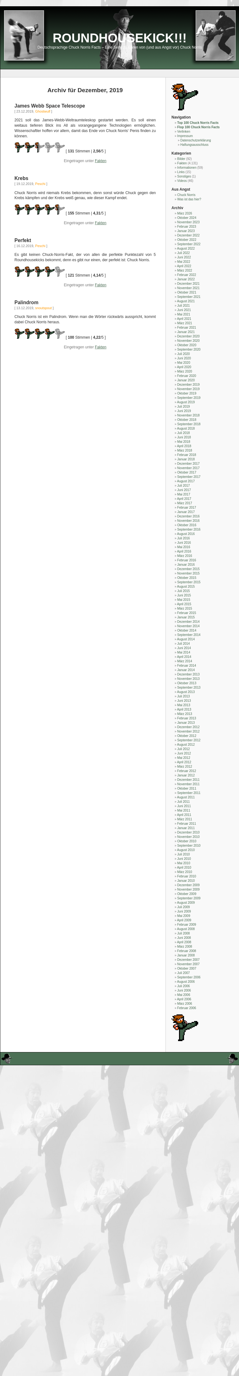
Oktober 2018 (186, 419)
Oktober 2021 (186, 292)
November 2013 (188, 678)
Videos (182, 181)
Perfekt (22, 240)
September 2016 (188, 529)
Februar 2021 (186, 327)
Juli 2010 (183, 854)
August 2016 (186, 534)
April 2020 (184, 367)
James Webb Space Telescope (49, 105)
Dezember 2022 (188, 235)
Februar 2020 (186, 376)
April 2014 (184, 657)
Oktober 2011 (186, 788)
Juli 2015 (183, 591)
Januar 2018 (186, 459)
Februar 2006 (186, 1008)
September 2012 (188, 740)
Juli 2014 (183, 643)
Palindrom (26, 302)
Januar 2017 (186, 512)
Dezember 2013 (188, 674)
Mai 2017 (183, 494)
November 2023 (188, 222)
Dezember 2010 (188, 832)
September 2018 (188, 424)
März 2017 (184, 503)
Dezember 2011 (188, 779)
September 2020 (188, 349)
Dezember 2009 (188, 885)
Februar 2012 (186, 771)
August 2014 (186, 639)
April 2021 (184, 318)
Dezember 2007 (188, 959)
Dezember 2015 (188, 569)
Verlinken (183, 131)
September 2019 (188, 398)
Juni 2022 (184, 257)
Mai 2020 (183, 362)
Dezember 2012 (188, 727)
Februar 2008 (186, 951)
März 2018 (184, 450)
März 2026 (184, 213)
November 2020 (188, 340)
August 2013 (186, 692)
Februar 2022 (186, 275)
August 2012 (186, 744)
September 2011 (188, 793)
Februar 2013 (186, 718)
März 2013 (184, 714)
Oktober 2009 (186, 894)
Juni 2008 (184, 937)
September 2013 (188, 687)
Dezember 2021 (188, 283)
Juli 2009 (183, 907)
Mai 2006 (183, 995)
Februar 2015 (186, 613)
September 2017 (188, 477)
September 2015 (188, 582)
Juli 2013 (183, 696)
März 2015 (184, 608)
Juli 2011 (183, 801)
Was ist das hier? (189, 199)
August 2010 (186, 850)
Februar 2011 (186, 823)
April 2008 (184, 942)
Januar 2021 (186, 332)
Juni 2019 (184, 411)
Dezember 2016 (188, 516)
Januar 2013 (186, 722)
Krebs (21, 178)
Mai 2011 (183, 810)
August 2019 (186, 402)
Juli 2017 (183, 485)
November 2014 (188, 626)
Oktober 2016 (186, 525)
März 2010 (184, 872)
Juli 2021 (183, 305)
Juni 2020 (184, 358)
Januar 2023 (186, 231)
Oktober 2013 (186, 683)
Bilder (181, 159)
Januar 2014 (186, 670)
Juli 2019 (183, 406)
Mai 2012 (183, 757)
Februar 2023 (186, 226)
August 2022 (186, 248)
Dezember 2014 (188, 621)
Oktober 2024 (186, 218)
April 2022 (184, 266)
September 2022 (188, 244)
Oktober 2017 (186, 472)
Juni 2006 (184, 990)
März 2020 (184, 371)
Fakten (100, 161)
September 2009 (188, 898)
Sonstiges (184, 176)
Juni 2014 (184, 648)
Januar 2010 (186, 880)
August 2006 (186, 981)
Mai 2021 (183, 314)
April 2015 (184, 604)
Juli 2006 (183, 986)
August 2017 (186, 481)
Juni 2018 (184, 437)
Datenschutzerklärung (195, 140)
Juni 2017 (184, 490)
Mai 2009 (183, 916)
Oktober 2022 (186, 239)
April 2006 (184, 999)
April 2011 (184, 815)
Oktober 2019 (186, 393)
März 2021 (184, 323)
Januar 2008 (186, 955)
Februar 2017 (186, 507)
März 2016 (184, 556)
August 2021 (186, 301)
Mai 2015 (183, 599)
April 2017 (184, 498)
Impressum (185, 136)
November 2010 (188, 837)
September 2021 (188, 297)
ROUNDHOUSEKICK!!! (120, 38)
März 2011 (184, 819)
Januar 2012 (186, 775)
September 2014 (188, 635)
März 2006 (184, 1003)
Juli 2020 (183, 354)
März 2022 (184, 270)
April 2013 (184, 709)
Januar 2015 (186, 617)
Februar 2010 (186, 876)
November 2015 (188, 573)
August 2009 (186, 902)
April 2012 (184, 762)
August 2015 (186, 586)
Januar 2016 (186, 564)
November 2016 (188, 520)
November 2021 (188, 288)
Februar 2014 (186, 665)
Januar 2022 (186, 279)
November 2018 (188, 415)
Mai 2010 (183, 863)
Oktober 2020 (186, 345)
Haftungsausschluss (194, 144)
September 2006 (188, 977)
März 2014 (184, 661)
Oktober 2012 (186, 736)
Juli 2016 (183, 538)
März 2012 (184, 766)
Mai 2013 (183, 705)
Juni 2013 (184, 700)
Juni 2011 (184, 806)
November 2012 (188, 731)
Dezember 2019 (188, 384)
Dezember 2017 (188, 463)
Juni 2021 (184, 310)
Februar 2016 (186, 560)
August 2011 (186, 797)
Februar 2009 (186, 924)
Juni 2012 (184, 753)
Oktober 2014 (186, 630)
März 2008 (184, 946)
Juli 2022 (183, 253)
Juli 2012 (183, 749)
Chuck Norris (186, 195)
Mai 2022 (183, 261)
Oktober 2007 (186, 968)
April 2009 (184, 920)
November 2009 (188, 889)
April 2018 (184, 446)
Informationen (186, 167)
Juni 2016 (184, 542)
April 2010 (184, 867)
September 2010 (188, 845)
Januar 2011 (186, 828)
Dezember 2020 (188, 336)
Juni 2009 (184, 911)
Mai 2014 (183, 652)
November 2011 (188, 784)
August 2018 (186, 428)
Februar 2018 (186, 455)
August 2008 (186, 929)
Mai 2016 (183, 547)
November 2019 (188, 389)
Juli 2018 (183, 433)
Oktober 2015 (186, 578)
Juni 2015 (184, 595)
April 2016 (184, 551)
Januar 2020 (186, 380)
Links (180, 172)
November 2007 (188, 964)
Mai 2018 (183, 441)
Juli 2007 (183, 973)
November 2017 (188, 468)
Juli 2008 (183, 933)
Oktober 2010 (186, 841)
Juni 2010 (184, 858)
